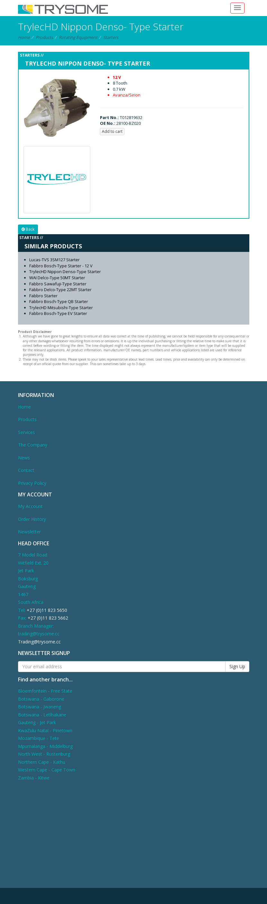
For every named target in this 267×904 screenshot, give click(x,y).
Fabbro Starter (43, 296)
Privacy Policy (32, 483)
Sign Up (237, 666)
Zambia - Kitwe (33, 778)
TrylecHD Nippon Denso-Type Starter (65, 271)
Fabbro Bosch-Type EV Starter (58, 313)
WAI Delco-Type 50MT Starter (57, 278)
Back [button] (28, 229)
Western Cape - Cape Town (46, 770)
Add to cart (112, 131)
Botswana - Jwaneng (39, 707)
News (24, 458)
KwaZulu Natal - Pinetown (45, 730)
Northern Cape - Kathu (41, 762)
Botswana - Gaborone (41, 699)
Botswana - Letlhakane (42, 715)
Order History (32, 519)
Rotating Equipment (78, 37)
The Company (32, 445)
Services (26, 432)
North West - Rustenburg (44, 754)
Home (24, 37)
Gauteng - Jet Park (37, 722)
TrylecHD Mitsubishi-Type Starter (61, 307)
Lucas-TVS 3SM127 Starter (54, 260)
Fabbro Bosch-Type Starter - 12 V (61, 266)
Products (44, 37)
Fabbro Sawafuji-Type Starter (57, 284)
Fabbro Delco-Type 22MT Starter (60, 289)
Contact (26, 470)
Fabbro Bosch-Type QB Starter (58, 301)
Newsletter (29, 532)
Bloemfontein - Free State (45, 691)
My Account (30, 506)
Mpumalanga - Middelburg (45, 746)
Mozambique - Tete (38, 738)
